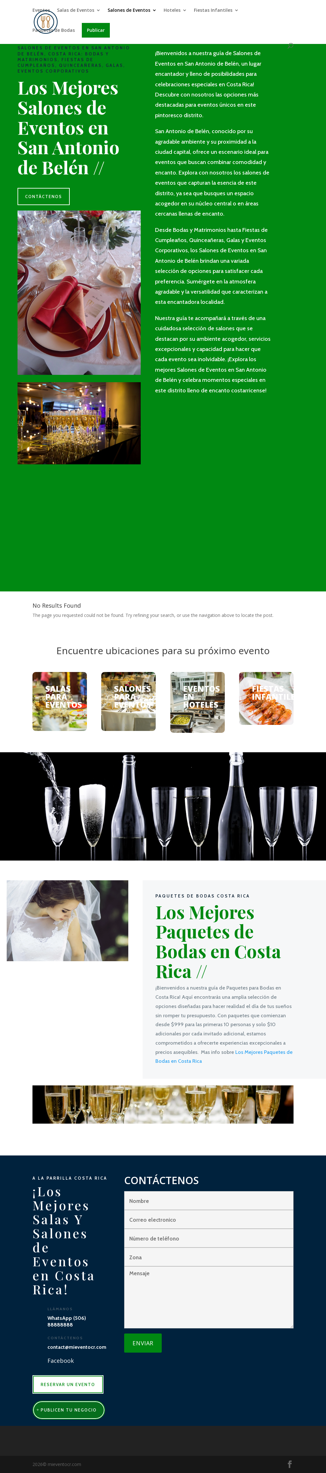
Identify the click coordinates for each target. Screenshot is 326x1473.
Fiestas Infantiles (213, 13)
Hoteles (172, 13)
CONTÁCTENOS (43, 196)
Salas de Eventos (75, 13)
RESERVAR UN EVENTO (68, 1384)
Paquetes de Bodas (53, 33)
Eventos (41, 13)
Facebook (60, 1360)
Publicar (96, 33)
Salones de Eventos (129, 13)
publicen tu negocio (69, 1409)
